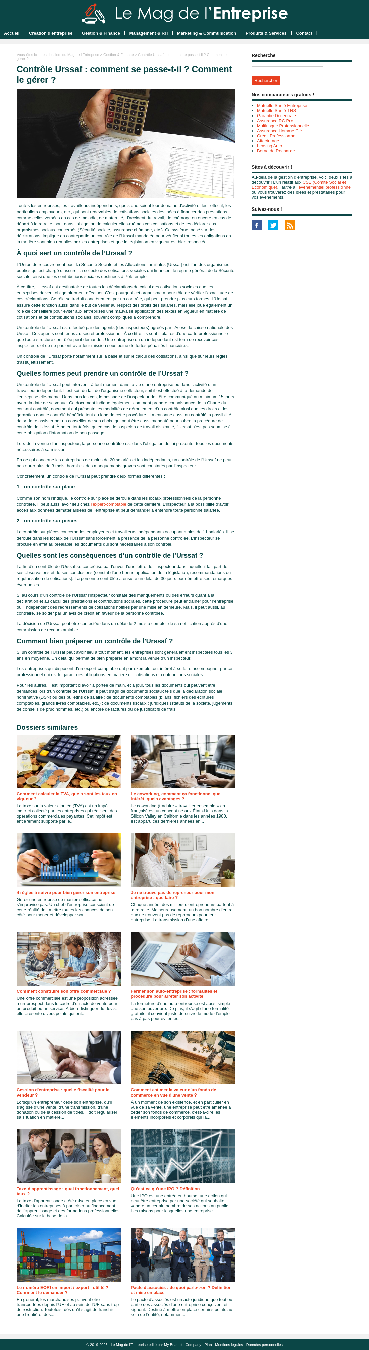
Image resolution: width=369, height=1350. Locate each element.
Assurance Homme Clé (279, 130)
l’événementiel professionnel (324, 187)
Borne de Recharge (276, 150)
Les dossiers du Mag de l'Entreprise (70, 55)
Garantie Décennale (276, 115)
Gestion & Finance (101, 33)
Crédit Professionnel (276, 135)
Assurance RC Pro (275, 120)
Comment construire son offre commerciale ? (64, 991)
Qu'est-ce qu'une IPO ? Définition (165, 1188)
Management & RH (148, 33)
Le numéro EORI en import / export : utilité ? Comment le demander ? (62, 1290)
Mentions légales (229, 1345)
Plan (208, 1345)
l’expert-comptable (108, 504)
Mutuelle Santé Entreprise (282, 105)
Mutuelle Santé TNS (276, 110)
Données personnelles (264, 1345)
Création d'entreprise (50, 33)
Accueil (11, 33)
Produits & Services (266, 33)
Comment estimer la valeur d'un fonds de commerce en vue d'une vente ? (173, 1092)
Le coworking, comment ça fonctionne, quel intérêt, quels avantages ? (176, 796)
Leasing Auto (269, 145)
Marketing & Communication (206, 33)
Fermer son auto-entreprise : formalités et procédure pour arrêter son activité (174, 994)
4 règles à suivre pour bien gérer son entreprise (66, 892)
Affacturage (268, 140)
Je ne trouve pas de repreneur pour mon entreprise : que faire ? (172, 895)
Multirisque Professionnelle (283, 125)
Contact (304, 33)
